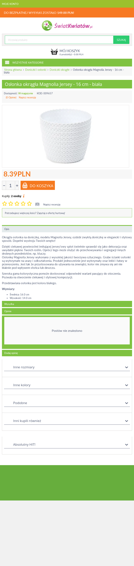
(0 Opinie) (11, 97)
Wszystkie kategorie (24, 62)
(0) (37, 204)
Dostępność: (11, 93)
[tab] (67, 332)
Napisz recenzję (27, 97)
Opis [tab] (6, 229)
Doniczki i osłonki (35, 69)
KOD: (40, 93)
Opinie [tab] (7, 311)
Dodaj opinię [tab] (11, 353)
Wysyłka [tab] (9, 304)
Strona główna (13, 69)
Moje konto (10, 3)
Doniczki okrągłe (59, 69)
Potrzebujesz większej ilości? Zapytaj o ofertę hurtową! (35, 213)
